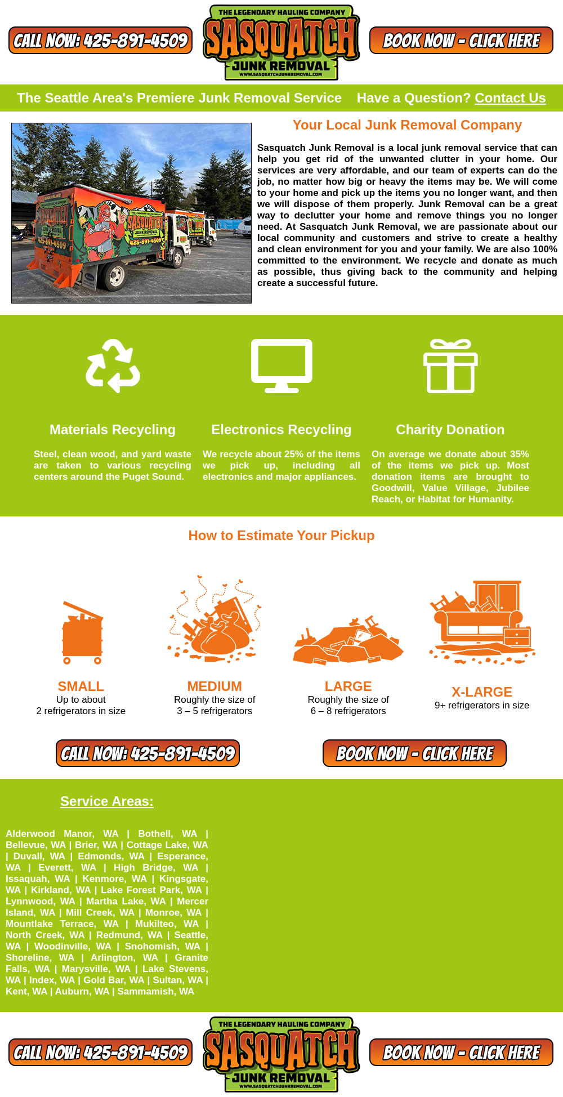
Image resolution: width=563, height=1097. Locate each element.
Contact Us (510, 97)
